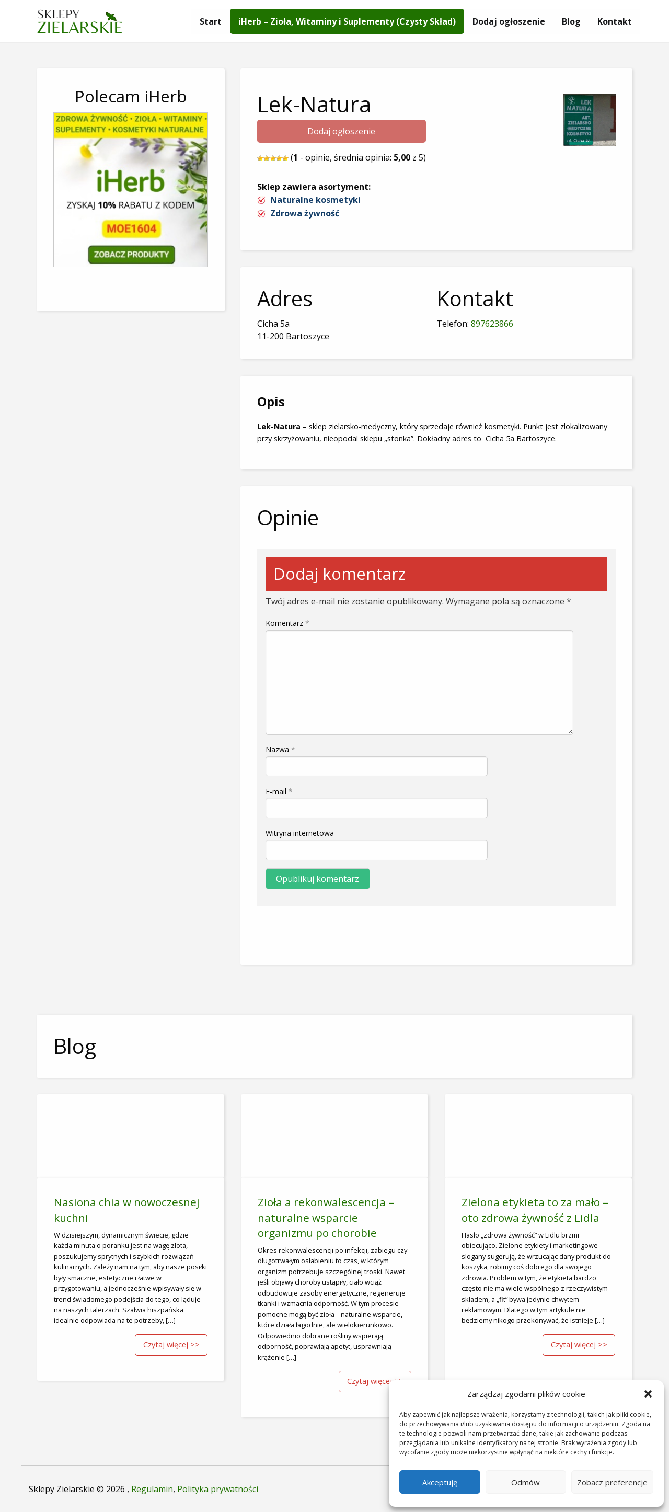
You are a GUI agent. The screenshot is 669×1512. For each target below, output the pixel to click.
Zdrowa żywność (304, 213)
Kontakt (614, 21)
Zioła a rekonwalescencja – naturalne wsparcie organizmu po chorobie (326, 1217)
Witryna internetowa (300, 833)
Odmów (525, 1482)
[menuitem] (210, 21)
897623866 (492, 323)
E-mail (279, 791)
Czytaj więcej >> (171, 1344)
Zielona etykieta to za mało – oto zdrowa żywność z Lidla (535, 1209)
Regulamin (152, 1489)
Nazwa (280, 749)
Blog (571, 21)
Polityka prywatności (217, 1489)
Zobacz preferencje (612, 1482)
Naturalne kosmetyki (315, 199)
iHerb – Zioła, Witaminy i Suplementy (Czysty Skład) (347, 21)
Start (211, 21)
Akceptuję (439, 1482)
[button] (648, 1394)
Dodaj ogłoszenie (508, 21)
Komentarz (287, 623)
